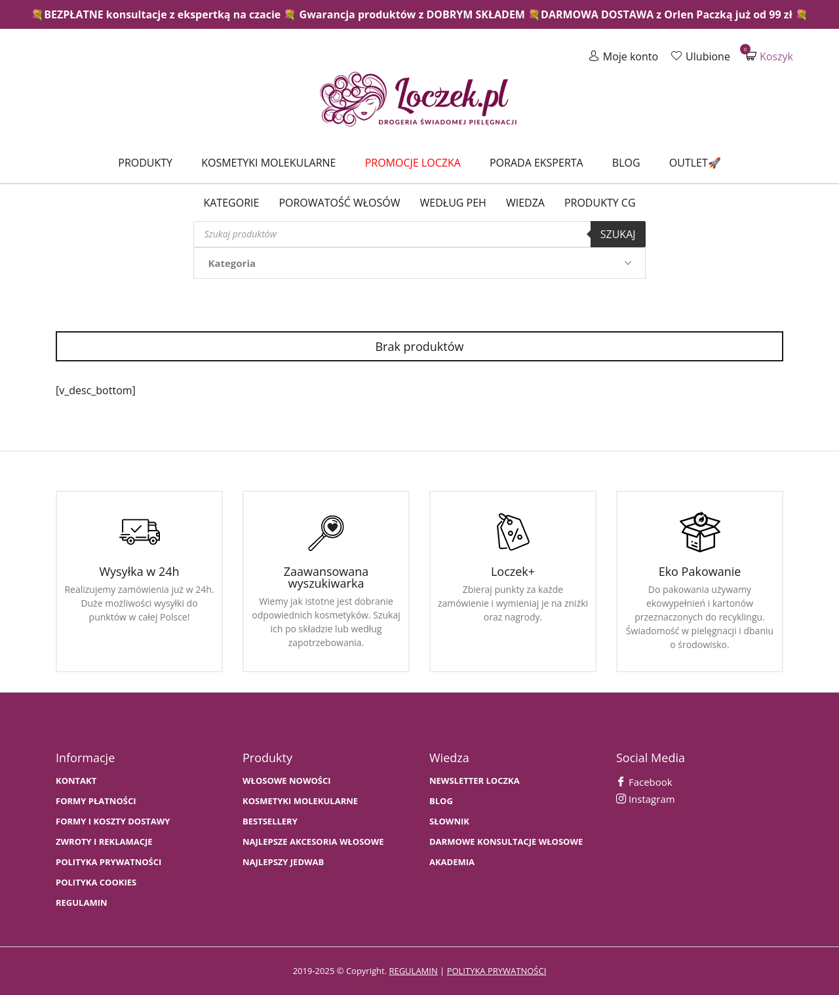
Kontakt (76, 781)
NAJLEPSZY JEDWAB (283, 862)
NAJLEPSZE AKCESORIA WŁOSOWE (313, 842)
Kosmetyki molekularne (268, 162)
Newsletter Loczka (474, 781)
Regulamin (81, 903)
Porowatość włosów (339, 202)
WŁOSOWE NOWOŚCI (287, 781)
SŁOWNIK (449, 821)
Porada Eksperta (536, 162)
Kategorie (231, 202)
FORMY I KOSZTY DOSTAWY (113, 821)
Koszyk (769, 56)
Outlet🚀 (695, 162)
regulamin (413, 971)
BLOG (441, 801)
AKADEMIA (452, 862)
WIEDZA (525, 202)
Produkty (145, 162)
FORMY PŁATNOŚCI (96, 801)
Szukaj (618, 234)
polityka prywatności (497, 971)
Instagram (645, 798)
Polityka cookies (96, 882)
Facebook (644, 781)
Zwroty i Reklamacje (104, 842)
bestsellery (270, 821)
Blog (626, 162)
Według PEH (453, 202)
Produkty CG (600, 202)
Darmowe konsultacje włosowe (506, 842)
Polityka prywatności (108, 862)
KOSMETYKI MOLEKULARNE (300, 801)
